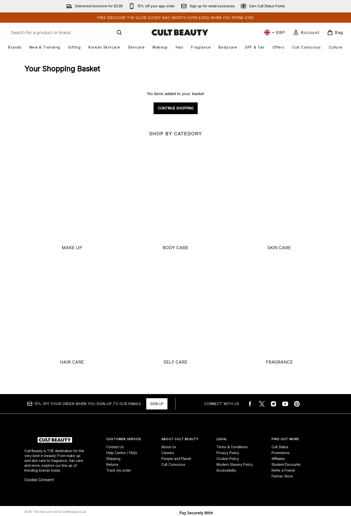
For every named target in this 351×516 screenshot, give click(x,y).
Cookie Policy (227, 426)
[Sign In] (306, 32)
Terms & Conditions (232, 414)
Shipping (113, 426)
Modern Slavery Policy (234, 431)
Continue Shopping (176, 108)
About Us (168, 414)
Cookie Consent (39, 446)
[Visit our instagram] (273, 371)
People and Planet (176, 426)
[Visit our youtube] (285, 371)
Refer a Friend (283, 437)
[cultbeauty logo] (179, 32)
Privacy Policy (227, 420)
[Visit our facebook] (250, 371)
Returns (112, 431)
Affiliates (278, 426)
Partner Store (282, 443)
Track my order (118, 437)
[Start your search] (66, 32)
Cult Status (280, 414)
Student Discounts (286, 431)
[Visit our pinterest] (297, 371)
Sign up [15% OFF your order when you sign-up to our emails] (157, 371)
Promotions (281, 420)
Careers (167, 420)
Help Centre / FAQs (121, 420)
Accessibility (226, 437)
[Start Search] (119, 32)
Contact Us (115, 414)
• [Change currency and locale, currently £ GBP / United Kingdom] (274, 32)
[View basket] (335, 32)
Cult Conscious (173, 431)
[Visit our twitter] (262, 371)
